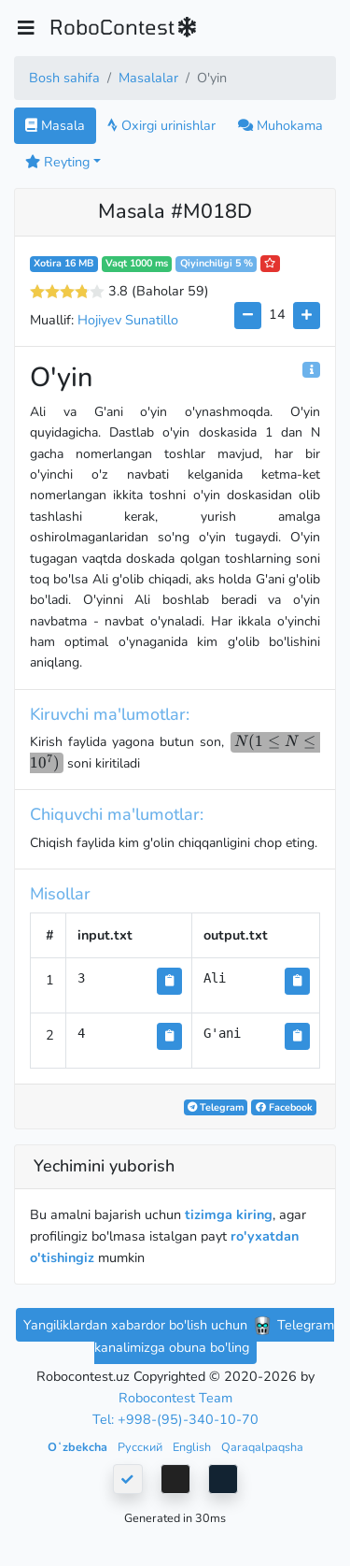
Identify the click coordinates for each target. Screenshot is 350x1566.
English (193, 1447)
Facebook (284, 1107)
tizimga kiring (229, 1214)
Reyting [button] (57, 161)
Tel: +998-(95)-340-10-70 (175, 1419)
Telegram (216, 1107)
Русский (141, 1447)
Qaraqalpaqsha (262, 1447)
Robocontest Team (175, 1397)
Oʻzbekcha (79, 1447)
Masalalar (148, 77)
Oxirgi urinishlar (161, 125)
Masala (55, 125)
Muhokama (280, 125)
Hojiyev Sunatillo (127, 319)
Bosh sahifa (64, 77)
